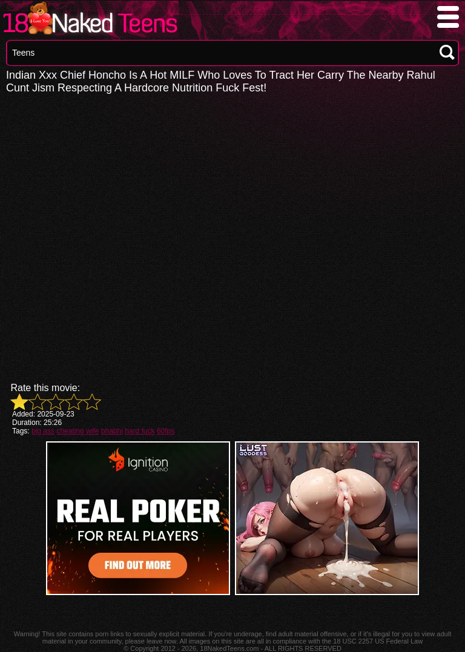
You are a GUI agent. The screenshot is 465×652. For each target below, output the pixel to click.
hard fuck (139, 431)
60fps (165, 431)
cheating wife (77, 431)
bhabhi (112, 431)
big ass (42, 431)
